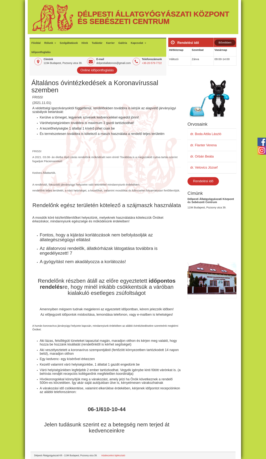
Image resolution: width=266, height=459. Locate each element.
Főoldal (36, 42)
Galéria (122, 42)
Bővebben (225, 42)
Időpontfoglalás (41, 52)
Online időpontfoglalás (97, 70)
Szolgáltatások (69, 42)
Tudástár (97, 42)
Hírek (84, 42)
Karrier (110, 42)
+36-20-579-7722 (152, 63)
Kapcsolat (137, 42)
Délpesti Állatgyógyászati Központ (153, 14)
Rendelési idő (203, 181)
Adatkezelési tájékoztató (113, 455)
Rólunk (49, 42)
